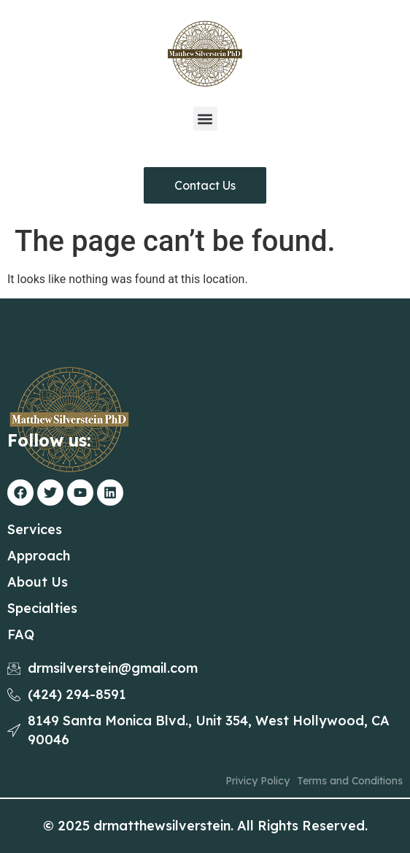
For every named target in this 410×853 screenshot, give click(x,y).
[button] (205, 119)
